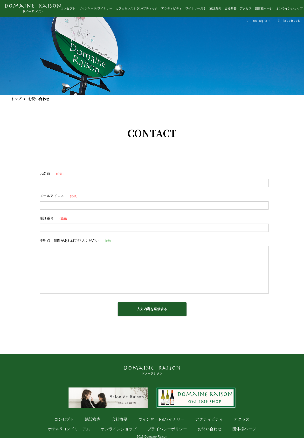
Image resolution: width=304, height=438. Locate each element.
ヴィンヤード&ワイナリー (161, 419)
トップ (16, 99)
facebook (289, 21)
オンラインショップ (289, 9)
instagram (259, 21)
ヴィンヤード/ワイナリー (95, 9)
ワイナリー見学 (195, 9)
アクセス (246, 9)
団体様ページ (264, 9)
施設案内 (215, 9)
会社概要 (230, 9)
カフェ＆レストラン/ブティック (137, 9)
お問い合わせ (209, 429)
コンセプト (68, 9)
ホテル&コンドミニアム (69, 429)
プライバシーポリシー (167, 429)
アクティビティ (171, 9)
